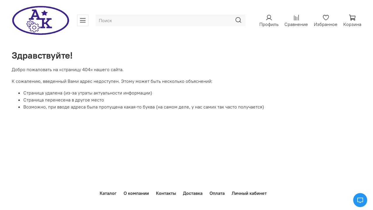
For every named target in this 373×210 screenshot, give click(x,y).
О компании (136, 193)
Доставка (193, 193)
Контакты (166, 193)
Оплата (217, 193)
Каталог (108, 193)
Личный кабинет (249, 193)
